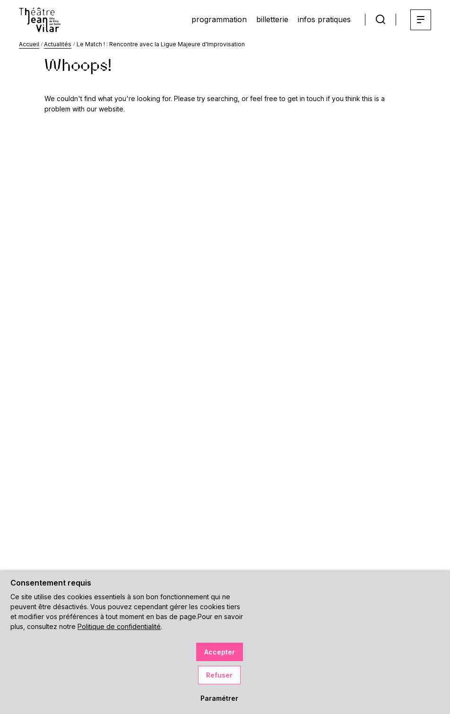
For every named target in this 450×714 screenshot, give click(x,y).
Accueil (29, 44)
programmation (219, 19)
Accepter (219, 652)
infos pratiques (324, 19)
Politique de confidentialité (119, 626)
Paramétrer (219, 698)
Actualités (57, 44)
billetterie (272, 19)
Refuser (219, 675)
